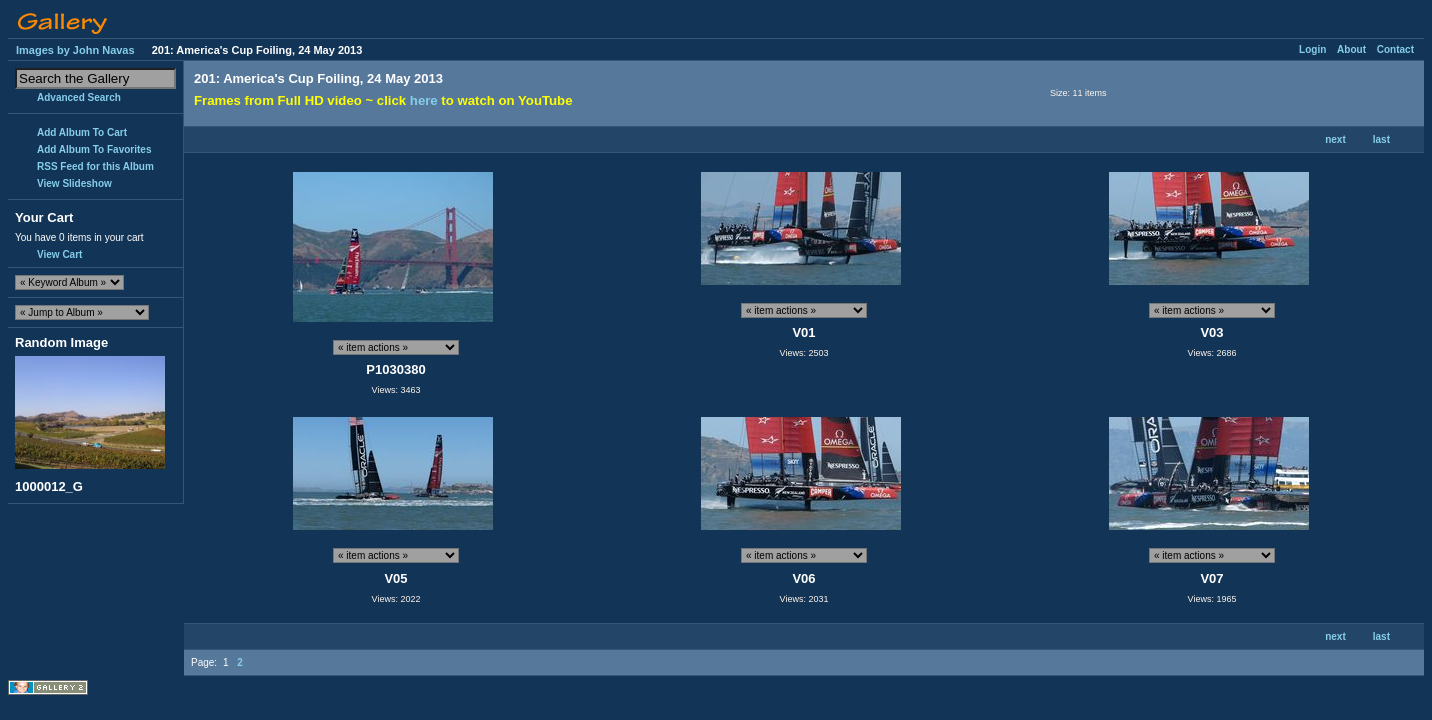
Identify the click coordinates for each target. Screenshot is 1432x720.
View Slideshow (74, 183)
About (1351, 49)
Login (1312, 49)
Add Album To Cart (82, 132)
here (424, 100)
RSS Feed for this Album (95, 166)
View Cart (59, 254)
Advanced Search (79, 97)
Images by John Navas (75, 50)
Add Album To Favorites (94, 149)
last (1381, 139)
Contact (1395, 49)
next (1335, 139)
